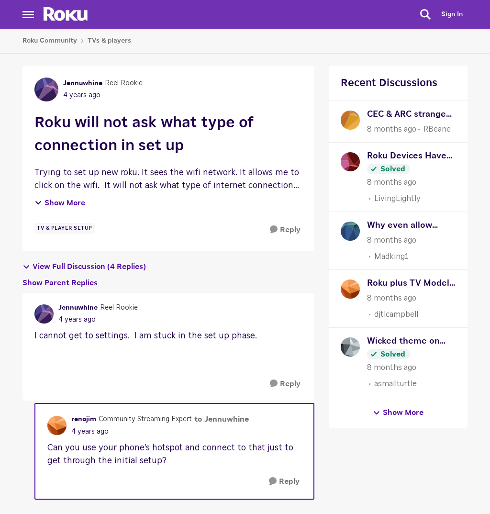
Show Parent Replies (60, 283)
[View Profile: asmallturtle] (350, 347)
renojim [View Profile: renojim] (83, 419)
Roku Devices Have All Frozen (406, 157)
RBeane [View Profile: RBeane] (437, 129)
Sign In (452, 14)
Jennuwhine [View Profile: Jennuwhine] (82, 83)
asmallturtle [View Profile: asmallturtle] (395, 384)
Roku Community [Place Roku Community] (49, 40)
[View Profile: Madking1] (350, 231)
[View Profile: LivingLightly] (350, 161)
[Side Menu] (28, 14)
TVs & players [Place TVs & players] (109, 40)
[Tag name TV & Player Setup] (64, 228)
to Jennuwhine (221, 419)
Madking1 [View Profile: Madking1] (391, 256)
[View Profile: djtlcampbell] (350, 289)
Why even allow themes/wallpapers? (410, 226)
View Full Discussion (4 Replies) (84, 267)
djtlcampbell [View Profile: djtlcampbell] (396, 314)
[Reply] (285, 230)
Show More (59, 203)
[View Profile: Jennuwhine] (46, 89)
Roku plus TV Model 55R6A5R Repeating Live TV (408, 284)
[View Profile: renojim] (57, 425)
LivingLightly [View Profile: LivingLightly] (397, 198)
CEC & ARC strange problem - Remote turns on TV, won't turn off (406, 115)
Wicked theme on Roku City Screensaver (403, 342)
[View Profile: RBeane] (350, 120)
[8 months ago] (391, 129)
